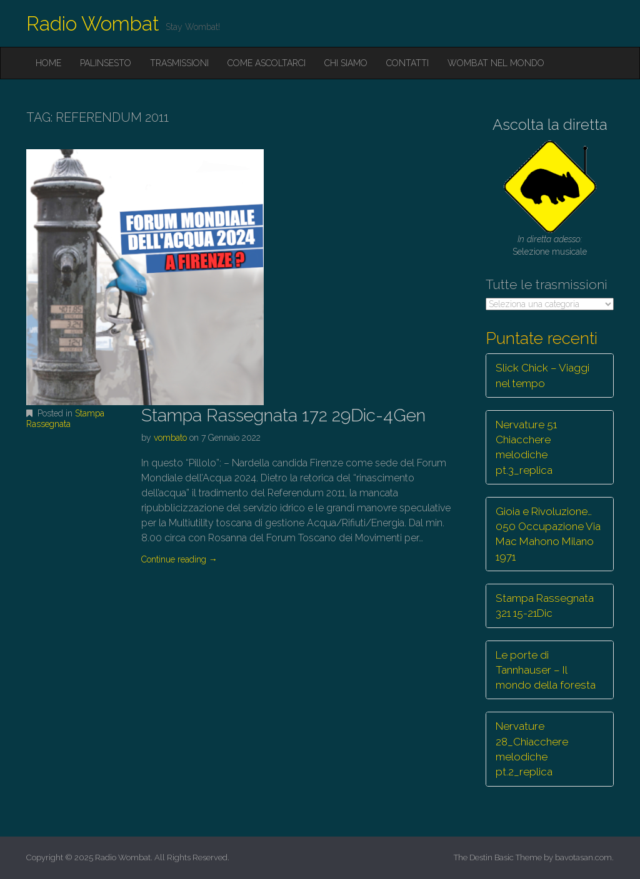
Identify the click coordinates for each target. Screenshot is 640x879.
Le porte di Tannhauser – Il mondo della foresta (546, 670)
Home (48, 63)
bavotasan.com (583, 857)
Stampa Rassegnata (65, 418)
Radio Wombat (92, 23)
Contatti (407, 63)
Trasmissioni (179, 63)
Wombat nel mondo (496, 63)
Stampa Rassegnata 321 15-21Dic (545, 605)
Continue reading (179, 559)
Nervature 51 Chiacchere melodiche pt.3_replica (526, 447)
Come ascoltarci (267, 63)
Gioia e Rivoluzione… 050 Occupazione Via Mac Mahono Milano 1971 (548, 534)
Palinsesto (105, 63)
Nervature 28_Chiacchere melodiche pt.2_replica (532, 749)
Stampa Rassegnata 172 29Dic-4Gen (283, 415)
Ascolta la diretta (550, 124)
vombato (170, 438)
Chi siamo (346, 63)
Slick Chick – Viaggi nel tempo (542, 375)
